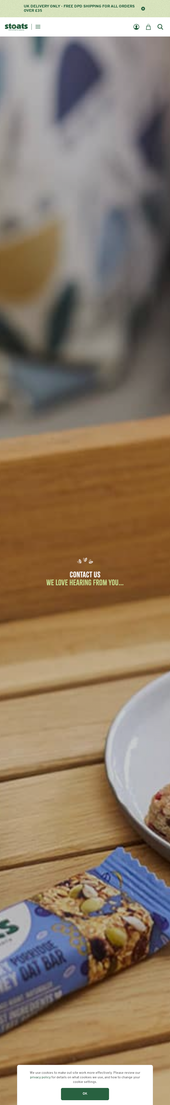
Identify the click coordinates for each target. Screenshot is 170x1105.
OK (85, 1094)
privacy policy (40, 1077)
